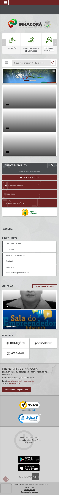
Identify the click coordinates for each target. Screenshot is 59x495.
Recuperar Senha (34, 172)
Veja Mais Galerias (45, 286)
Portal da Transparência (14, 203)
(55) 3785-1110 (14, 383)
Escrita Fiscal (10, 194)
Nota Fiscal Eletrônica (14, 185)
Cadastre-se (23, 172)
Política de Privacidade (29, 492)
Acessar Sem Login (29, 177)
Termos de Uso (29, 489)
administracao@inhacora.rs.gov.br (20, 381)
